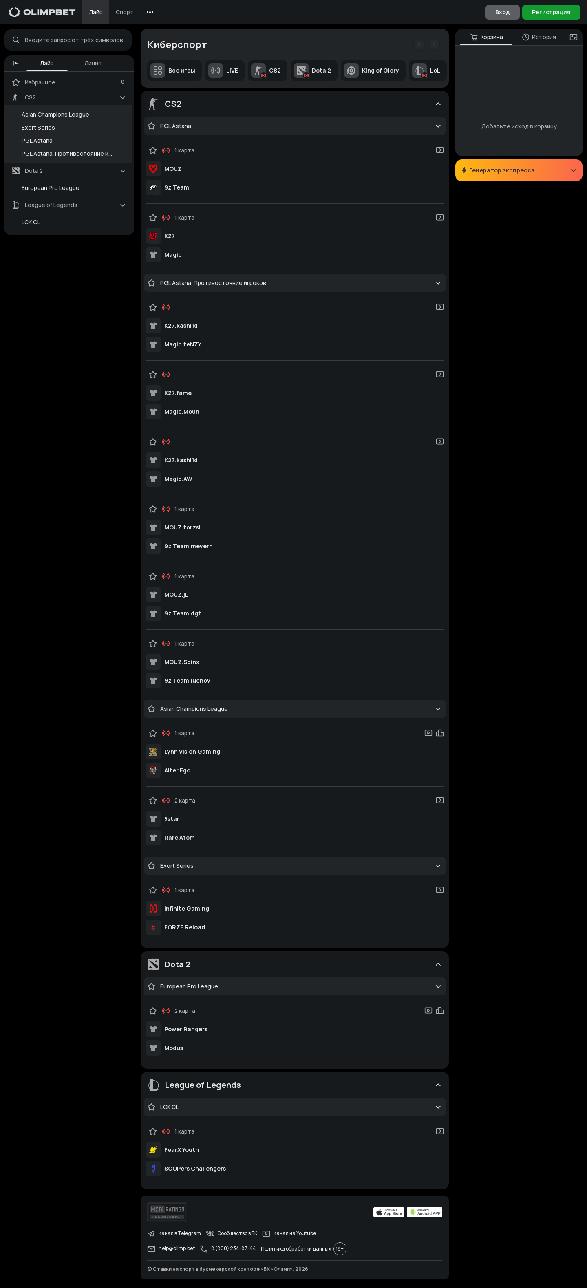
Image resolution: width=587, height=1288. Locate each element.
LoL (428, 72)
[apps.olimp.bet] (386, 1214)
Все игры (174, 72)
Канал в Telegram (176, 1235)
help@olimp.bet (173, 1251)
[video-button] (438, 152)
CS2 (268, 72)
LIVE (225, 72)
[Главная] (42, 12)
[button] (18, 65)
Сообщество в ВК (233, 1235)
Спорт (125, 12)
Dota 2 (314, 72)
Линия (95, 65)
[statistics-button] (438, 735)
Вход (502, 12)
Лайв (96, 12)
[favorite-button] (153, 128)
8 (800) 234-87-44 (230, 1251)
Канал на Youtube (291, 1235)
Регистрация (551, 12)
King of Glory (373, 72)
